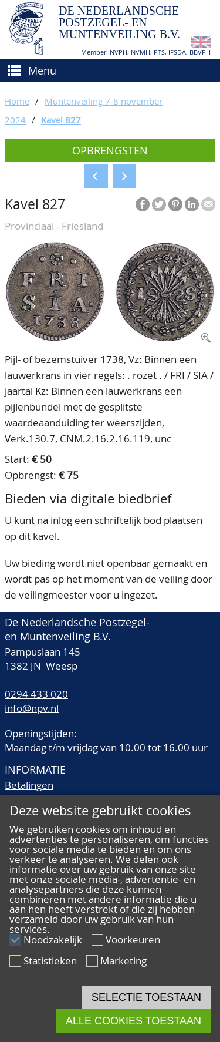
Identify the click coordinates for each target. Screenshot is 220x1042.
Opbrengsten (110, 150)
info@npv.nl (32, 708)
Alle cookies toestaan (133, 1021)
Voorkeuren (133, 939)
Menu (42, 70)
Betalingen (29, 785)
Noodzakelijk (52, 939)
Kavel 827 (61, 120)
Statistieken (50, 960)
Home (17, 101)
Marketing (123, 960)
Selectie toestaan (146, 997)
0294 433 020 (36, 694)
